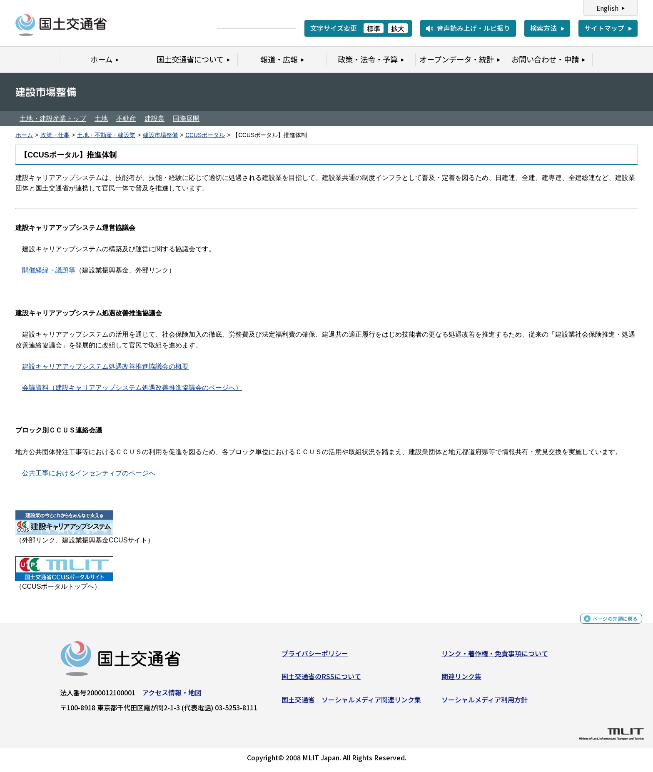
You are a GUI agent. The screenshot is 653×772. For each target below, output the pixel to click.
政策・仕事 (55, 135)
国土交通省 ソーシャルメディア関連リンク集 (351, 702)
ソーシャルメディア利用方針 (484, 702)
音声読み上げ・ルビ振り (473, 28)
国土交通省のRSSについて (321, 680)
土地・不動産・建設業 (106, 135)
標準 (373, 28)
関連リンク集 (461, 680)
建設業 (154, 118)
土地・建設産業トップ (53, 118)
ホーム (24, 135)
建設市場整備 (160, 135)
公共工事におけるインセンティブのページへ (88, 473)
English (607, 8)
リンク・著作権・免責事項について (494, 656)
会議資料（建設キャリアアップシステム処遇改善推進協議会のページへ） (132, 387)
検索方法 (543, 28)
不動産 (126, 118)
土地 (101, 118)
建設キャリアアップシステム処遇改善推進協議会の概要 (105, 366)
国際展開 (186, 118)
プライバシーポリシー (315, 656)
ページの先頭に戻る (608, 626)
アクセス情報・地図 (172, 695)
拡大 (397, 28)
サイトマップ (604, 28)
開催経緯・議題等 (48, 270)
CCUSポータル (205, 135)
